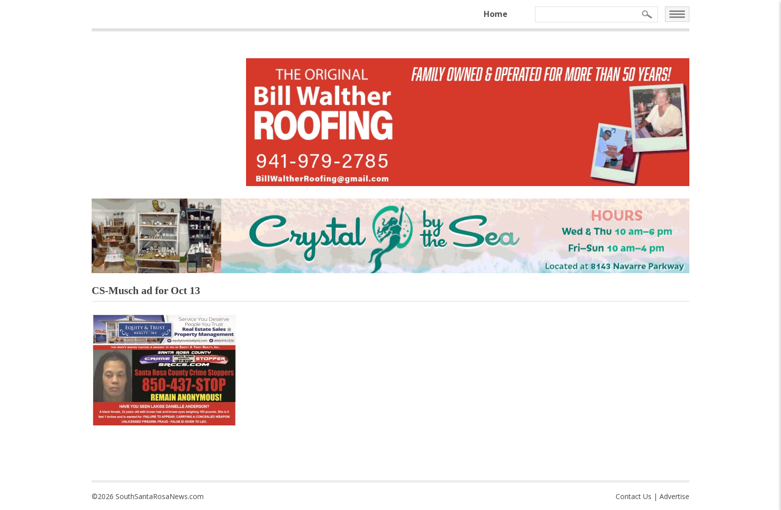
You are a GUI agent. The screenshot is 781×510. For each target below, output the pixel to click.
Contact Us (633, 496)
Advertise (674, 496)
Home (496, 13)
